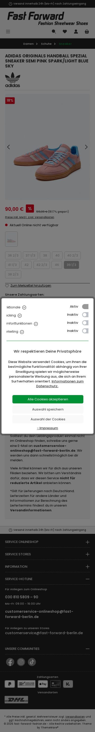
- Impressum (47, 428)
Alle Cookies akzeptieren (48, 399)
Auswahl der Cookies (48, 419)
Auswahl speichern (48, 409)
